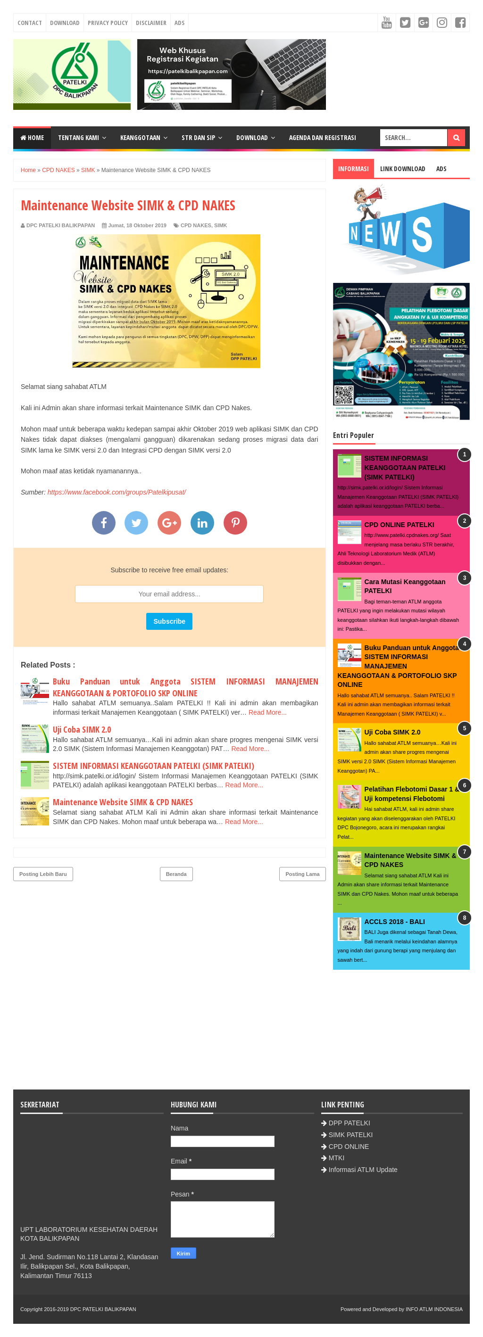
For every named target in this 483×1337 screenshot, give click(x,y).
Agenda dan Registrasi (322, 137)
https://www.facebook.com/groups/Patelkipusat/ (117, 492)
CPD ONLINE (349, 1146)
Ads (179, 22)
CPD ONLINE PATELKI (399, 524)
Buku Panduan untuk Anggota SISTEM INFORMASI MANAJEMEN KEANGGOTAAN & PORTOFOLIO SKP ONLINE (185, 687)
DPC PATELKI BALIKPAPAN (103, 1309)
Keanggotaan (140, 137)
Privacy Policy (108, 22)
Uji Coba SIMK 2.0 (82, 729)
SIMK (220, 225)
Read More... (268, 712)
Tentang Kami (78, 137)
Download (65, 22)
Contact (29, 22)
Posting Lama (302, 874)
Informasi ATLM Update (363, 1169)
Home (32, 137)
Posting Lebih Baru (43, 874)
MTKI (336, 1158)
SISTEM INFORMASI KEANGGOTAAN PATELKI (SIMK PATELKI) (153, 765)
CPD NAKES (196, 225)
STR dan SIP (198, 137)
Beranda (176, 874)
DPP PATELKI (349, 1123)
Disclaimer (151, 22)
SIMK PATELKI (351, 1135)
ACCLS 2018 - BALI (395, 921)
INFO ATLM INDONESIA (434, 1309)
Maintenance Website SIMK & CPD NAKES (123, 802)
